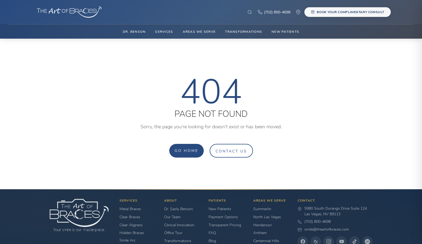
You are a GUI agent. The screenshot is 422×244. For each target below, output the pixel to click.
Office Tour (173, 232)
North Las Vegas (267, 217)
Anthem (260, 232)
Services (164, 31)
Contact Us (231, 151)
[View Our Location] (298, 12)
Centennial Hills (266, 240)
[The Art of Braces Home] (66, 12)
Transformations (243, 31)
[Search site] (250, 12)
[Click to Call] (274, 12)
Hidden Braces (131, 232)
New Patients (285, 31)
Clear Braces (129, 217)
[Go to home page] (79, 215)
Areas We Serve (199, 31)
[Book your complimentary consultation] (347, 12)
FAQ (212, 232)
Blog (212, 240)
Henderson (262, 225)
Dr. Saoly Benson (178, 209)
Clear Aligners (131, 225)
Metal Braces (130, 209)
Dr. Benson (134, 31)
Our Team (172, 217)
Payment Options (223, 217)
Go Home (186, 150)
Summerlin (262, 209)
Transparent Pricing (225, 225)
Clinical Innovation (179, 225)
